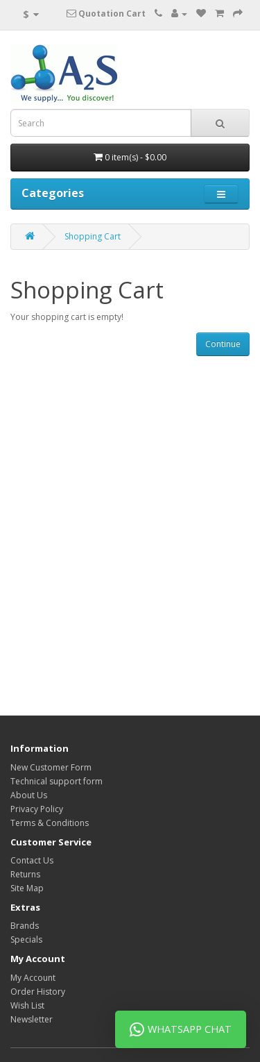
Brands (24, 926)
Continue (223, 344)
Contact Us (31, 860)
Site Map (27, 888)
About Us (28, 795)
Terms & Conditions (49, 823)
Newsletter (31, 1019)
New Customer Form (51, 767)
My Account (32, 978)
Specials (26, 939)
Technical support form (56, 781)
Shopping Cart (92, 236)
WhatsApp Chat (181, 1029)
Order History (37, 991)
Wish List (27, 1005)
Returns (25, 874)
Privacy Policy (36, 809)
